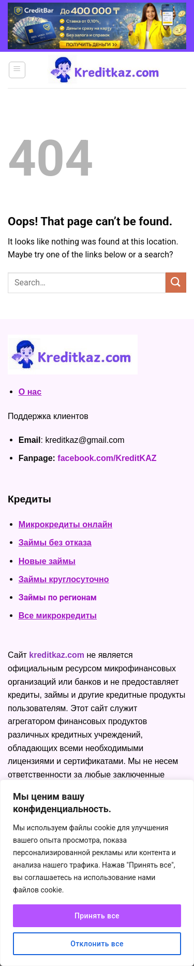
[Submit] (176, 282)
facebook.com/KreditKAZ (106, 458)
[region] (97, 873)
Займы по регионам (58, 597)
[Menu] (17, 70)
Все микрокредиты (58, 615)
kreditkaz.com (56, 655)
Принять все (97, 916)
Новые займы (47, 561)
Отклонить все (97, 944)
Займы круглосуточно (64, 579)
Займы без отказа (55, 542)
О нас (30, 391)
